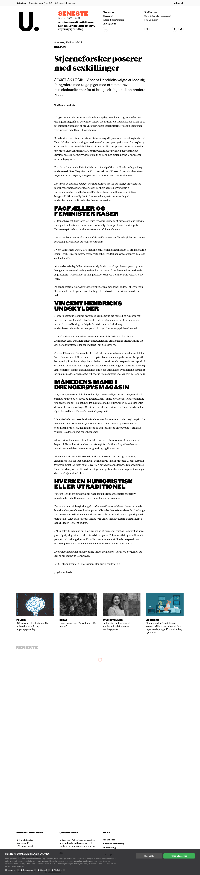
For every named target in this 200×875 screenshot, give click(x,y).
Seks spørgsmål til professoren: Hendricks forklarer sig (90, 563)
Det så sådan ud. (125, 175)
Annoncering (109, 847)
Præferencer (29, 870)
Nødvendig (13, 870)
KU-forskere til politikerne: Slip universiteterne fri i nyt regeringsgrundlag (76, 25)
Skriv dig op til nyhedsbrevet (157, 16)
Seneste (73, 14)
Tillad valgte (149, 856)
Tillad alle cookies (179, 856)
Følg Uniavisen (151, 19)
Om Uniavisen (150, 12)
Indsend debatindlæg (113, 19)
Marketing (59, 870)
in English (179, 3)
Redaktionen (109, 839)
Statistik (45, 870)
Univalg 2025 (109, 23)
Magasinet (108, 16)
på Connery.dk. (81, 555)
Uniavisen (21, 3)
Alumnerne (108, 12)
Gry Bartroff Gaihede (64, 105)
